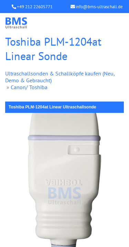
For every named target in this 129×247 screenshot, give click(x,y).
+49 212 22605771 (35, 7)
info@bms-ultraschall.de (99, 7)
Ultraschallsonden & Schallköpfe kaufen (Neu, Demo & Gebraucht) (60, 77)
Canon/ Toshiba (29, 87)
